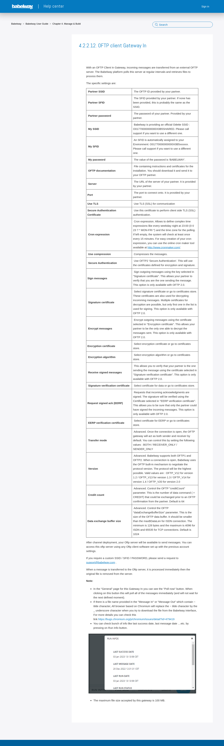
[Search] (182, 24)
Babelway (16, 23)
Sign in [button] (205, 6)
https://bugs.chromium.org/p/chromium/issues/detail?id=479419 (136, 619)
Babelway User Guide (37, 23)
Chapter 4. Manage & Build (66, 23)
